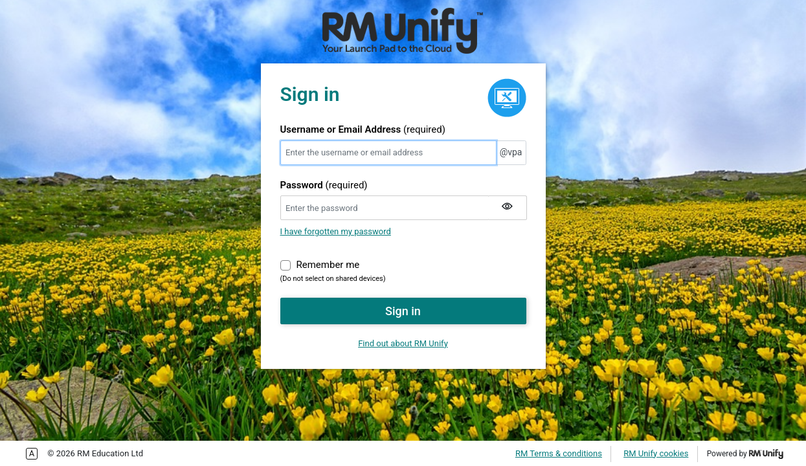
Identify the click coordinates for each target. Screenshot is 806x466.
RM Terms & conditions (558, 453)
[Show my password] (507, 207)
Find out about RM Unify (403, 343)
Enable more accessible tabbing (32, 454)
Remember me (328, 264)
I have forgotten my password (335, 231)
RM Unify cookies (655, 453)
